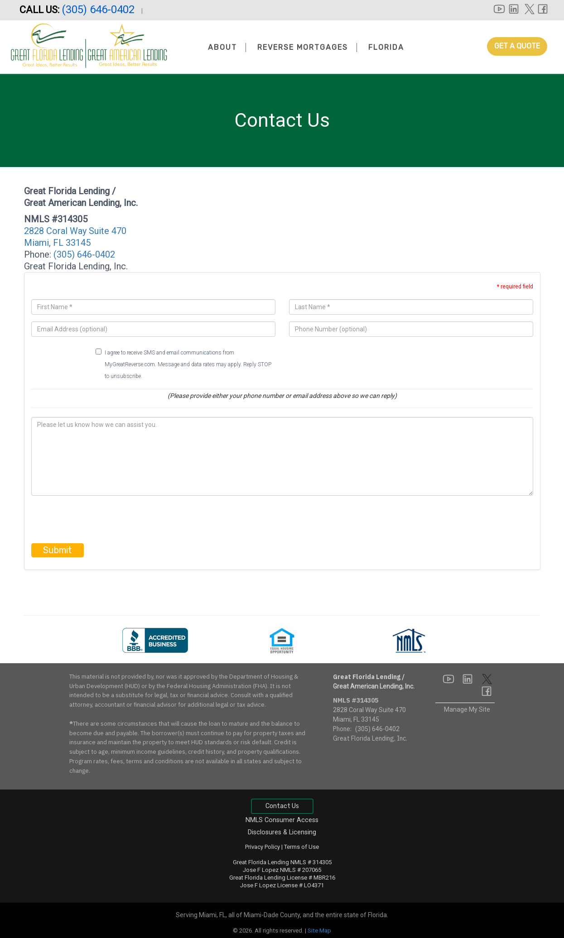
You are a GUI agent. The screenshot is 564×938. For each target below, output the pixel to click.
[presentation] (100, 520)
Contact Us (282, 806)
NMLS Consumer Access (282, 820)
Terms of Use (301, 846)
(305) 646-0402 (99, 9)
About (222, 47)
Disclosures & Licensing (282, 832)
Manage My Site (467, 709)
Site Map (319, 930)
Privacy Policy (262, 846)
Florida (386, 47)
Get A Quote (517, 46)
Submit (57, 550)
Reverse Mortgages (302, 47)
